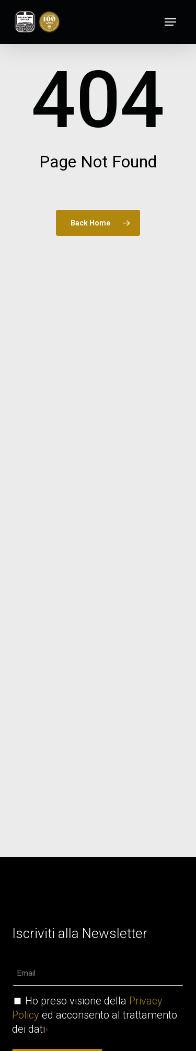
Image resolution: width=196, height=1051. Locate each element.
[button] (170, 22)
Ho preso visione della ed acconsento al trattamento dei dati (94, 1015)
